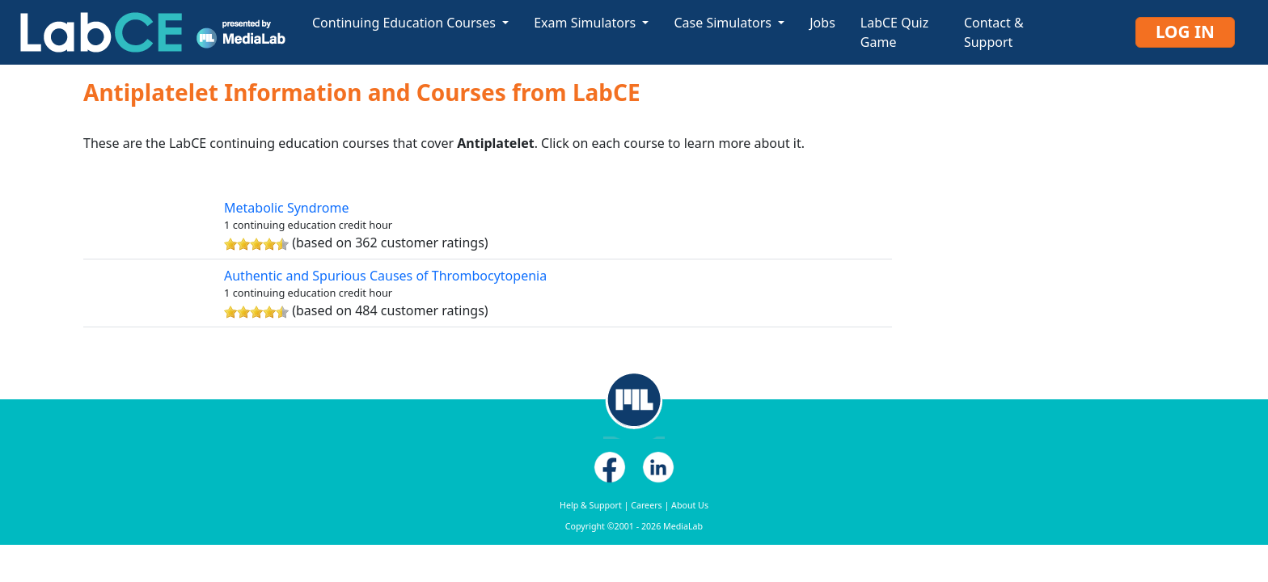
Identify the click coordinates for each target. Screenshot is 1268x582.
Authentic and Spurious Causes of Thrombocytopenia (385, 276)
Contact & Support (994, 32)
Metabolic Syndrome (286, 208)
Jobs (822, 23)
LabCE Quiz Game (894, 32)
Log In (1185, 31)
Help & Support (591, 505)
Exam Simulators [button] (586, 23)
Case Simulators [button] (724, 23)
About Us (689, 505)
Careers (646, 505)
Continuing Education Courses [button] (405, 23)
